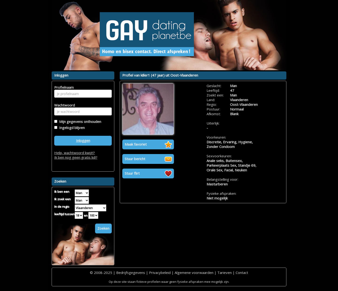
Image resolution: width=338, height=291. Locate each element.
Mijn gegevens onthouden (79, 121)
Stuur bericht (135, 158)
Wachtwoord (63, 105)
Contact (242, 272)
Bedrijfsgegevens (130, 272)
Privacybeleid (160, 272)
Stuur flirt (132, 173)
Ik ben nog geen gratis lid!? (75, 157)
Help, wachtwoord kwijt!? (74, 152)
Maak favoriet (136, 144)
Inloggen (83, 140)
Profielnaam (63, 87)
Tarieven (224, 272)
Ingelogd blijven (71, 127)
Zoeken (103, 228)
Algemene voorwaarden (194, 272)
